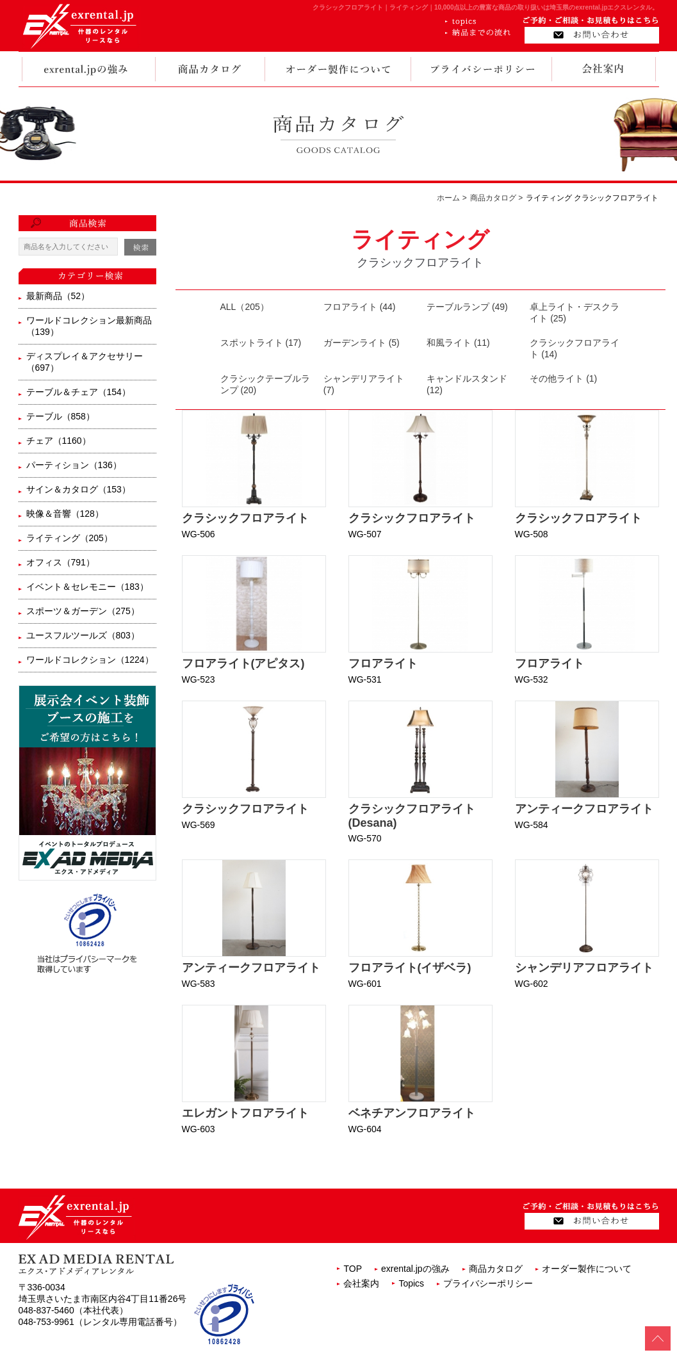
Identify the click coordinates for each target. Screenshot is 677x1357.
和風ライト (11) (458, 342)
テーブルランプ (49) (467, 307)
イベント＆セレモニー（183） (87, 586)
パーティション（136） (74, 465)
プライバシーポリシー (488, 1283)
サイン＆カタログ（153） (78, 489)
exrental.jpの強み (415, 1269)
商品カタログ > (496, 197)
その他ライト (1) (563, 378)
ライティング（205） (69, 538)
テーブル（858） (60, 416)
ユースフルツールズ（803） (83, 635)
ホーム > (451, 197)
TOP (352, 1269)
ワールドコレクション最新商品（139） (89, 326)
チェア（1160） (58, 440)
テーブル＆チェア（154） (78, 392)
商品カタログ (496, 1269)
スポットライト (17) (261, 342)
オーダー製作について (587, 1269)
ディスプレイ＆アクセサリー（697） (84, 362)
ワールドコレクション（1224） (90, 659)
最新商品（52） (58, 296)
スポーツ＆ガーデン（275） (83, 611)
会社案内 (361, 1283)
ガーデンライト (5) (361, 342)
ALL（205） (244, 307)
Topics (411, 1283)
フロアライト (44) (359, 307)
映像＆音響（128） (65, 513)
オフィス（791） (60, 562)
